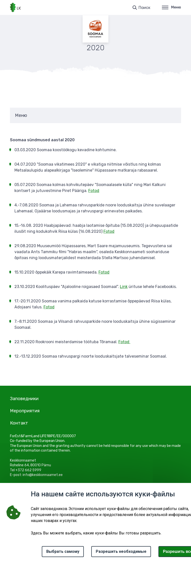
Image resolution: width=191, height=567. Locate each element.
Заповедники (24, 398)
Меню (171, 7)
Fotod (93, 190)
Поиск (144, 7)
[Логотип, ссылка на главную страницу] (15, 7)
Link (124, 286)
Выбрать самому (62, 551)
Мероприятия (25, 411)
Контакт (19, 423)
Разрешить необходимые (121, 551)
